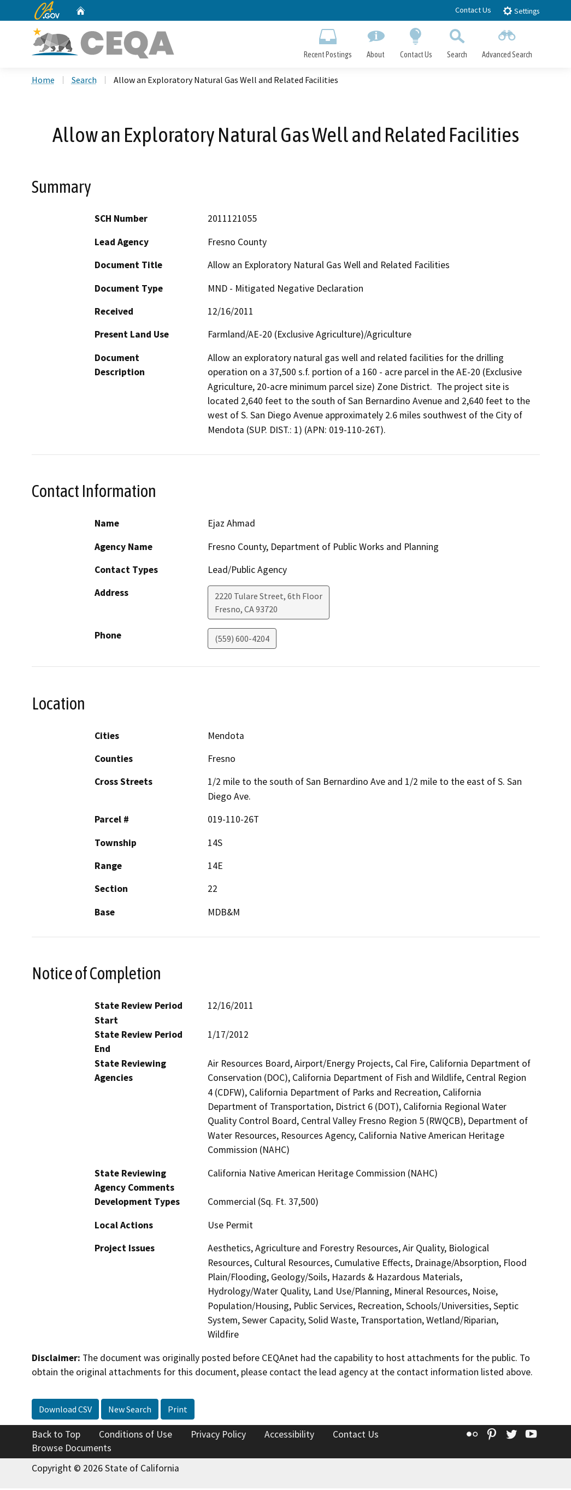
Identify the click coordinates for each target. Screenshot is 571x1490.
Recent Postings (328, 41)
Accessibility (289, 1436)
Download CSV (65, 1410)
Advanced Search (506, 41)
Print (177, 1410)
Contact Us (473, 10)
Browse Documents (71, 1450)
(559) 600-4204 (242, 640)
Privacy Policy (218, 1436)
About (375, 41)
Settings (521, 10)
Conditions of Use (135, 1436)
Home (43, 81)
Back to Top (56, 1436)
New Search (129, 1410)
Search (456, 41)
